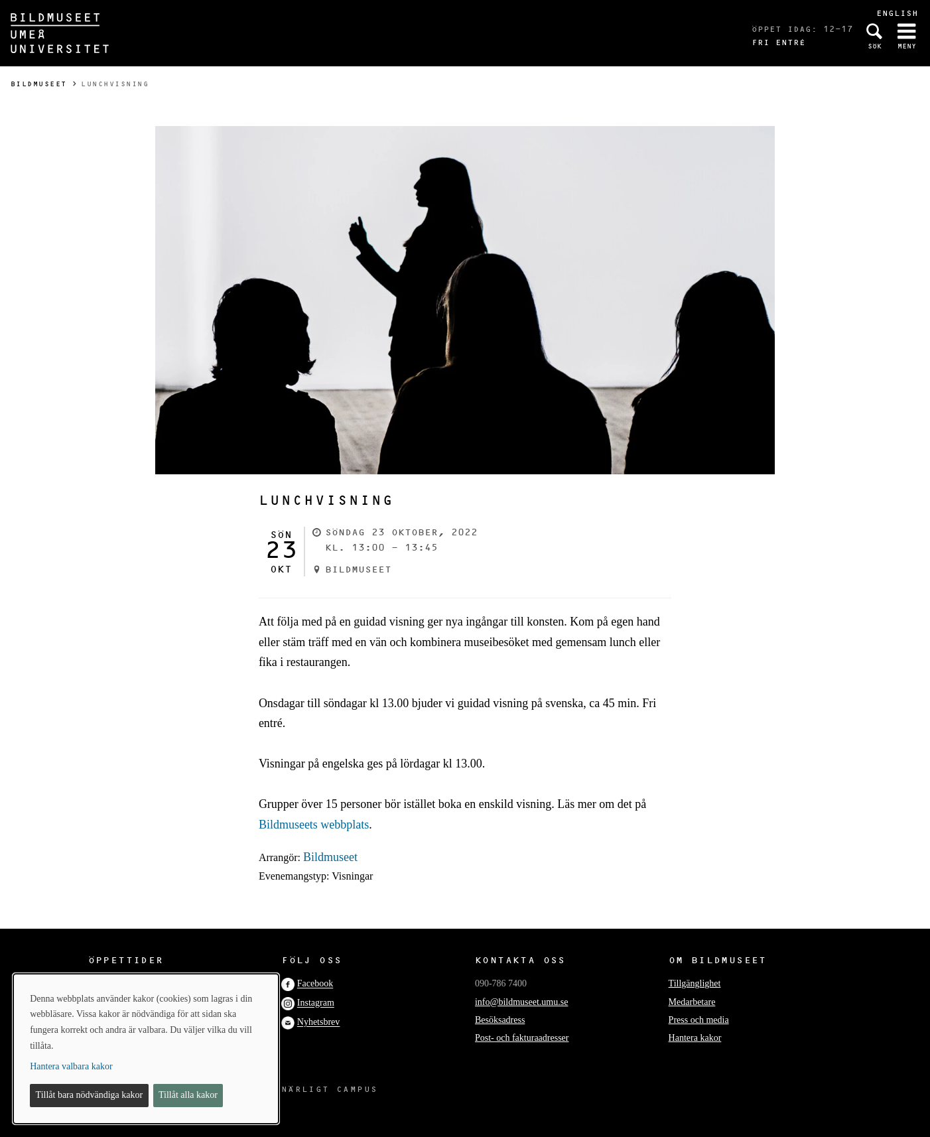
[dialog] (146, 1049)
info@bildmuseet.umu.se (521, 1002)
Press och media (699, 1020)
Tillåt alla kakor (188, 1095)
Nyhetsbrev (318, 1023)
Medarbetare (692, 1002)
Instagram (315, 1003)
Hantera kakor (695, 1038)
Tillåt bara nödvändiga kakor (89, 1095)
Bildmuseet (39, 84)
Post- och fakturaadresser (522, 1038)
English (897, 13)
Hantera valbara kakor (71, 1066)
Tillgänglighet (695, 983)
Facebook (315, 984)
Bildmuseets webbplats (314, 824)
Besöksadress (500, 1020)
